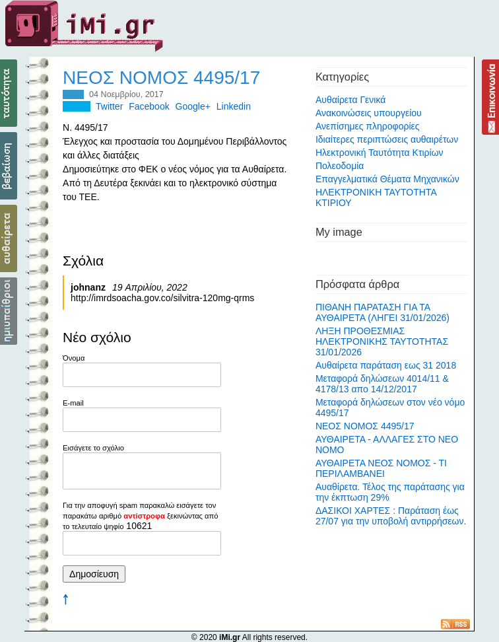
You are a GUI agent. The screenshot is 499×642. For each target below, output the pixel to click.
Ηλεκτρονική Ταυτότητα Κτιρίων (380, 152)
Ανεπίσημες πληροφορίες (368, 126)
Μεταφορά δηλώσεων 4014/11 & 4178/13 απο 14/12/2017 (382, 383)
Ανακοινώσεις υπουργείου (369, 113)
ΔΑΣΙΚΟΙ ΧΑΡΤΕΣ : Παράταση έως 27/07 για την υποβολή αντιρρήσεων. (391, 515)
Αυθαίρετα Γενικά (351, 99)
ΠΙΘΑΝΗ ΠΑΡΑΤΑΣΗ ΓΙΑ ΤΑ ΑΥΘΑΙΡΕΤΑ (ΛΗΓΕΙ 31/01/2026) (382, 312)
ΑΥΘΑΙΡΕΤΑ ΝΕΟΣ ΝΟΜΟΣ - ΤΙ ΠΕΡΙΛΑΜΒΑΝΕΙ (381, 468)
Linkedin (233, 106)
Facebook (149, 106)
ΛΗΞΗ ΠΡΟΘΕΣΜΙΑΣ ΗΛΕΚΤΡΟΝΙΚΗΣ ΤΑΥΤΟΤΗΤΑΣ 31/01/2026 (382, 341)
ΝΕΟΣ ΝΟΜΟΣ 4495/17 (365, 426)
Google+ (193, 106)
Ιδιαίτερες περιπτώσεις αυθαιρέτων (387, 139)
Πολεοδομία (340, 165)
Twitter (109, 106)
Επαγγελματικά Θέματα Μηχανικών (387, 179)
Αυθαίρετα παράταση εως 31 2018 (386, 365)
